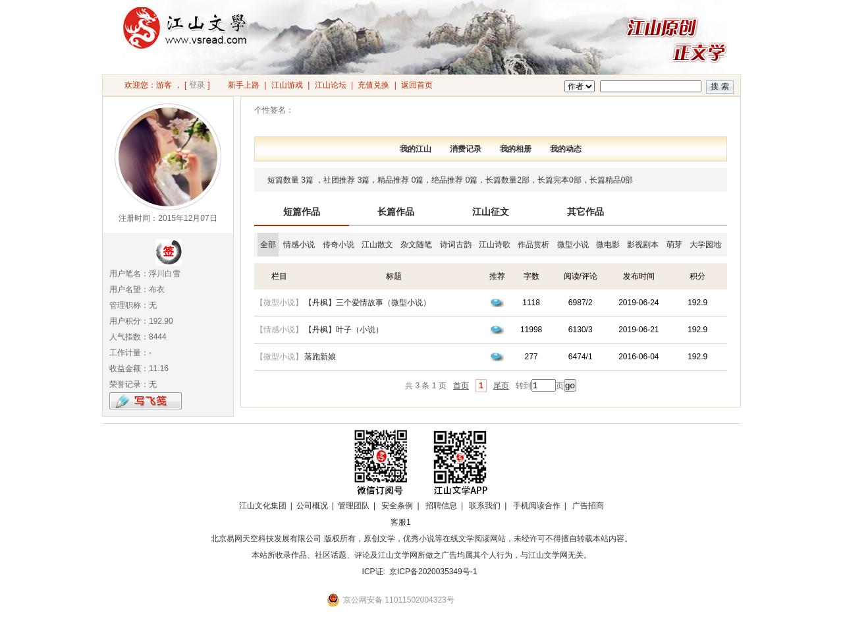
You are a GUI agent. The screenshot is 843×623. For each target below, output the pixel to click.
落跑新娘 (320, 356)
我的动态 (566, 149)
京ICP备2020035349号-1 (433, 571)
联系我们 (485, 505)
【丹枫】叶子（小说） (343, 329)
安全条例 (397, 505)
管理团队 (353, 505)
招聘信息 (441, 505)
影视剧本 (643, 244)
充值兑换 (373, 85)
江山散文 (377, 244)
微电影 (608, 244)
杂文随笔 (416, 244)
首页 (461, 385)
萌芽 (674, 244)
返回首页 (417, 85)
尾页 (501, 385)
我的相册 (515, 149)
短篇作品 (301, 211)
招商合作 (436, 522)
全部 (268, 244)
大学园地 (705, 244)
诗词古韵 (456, 244)
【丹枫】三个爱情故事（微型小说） (367, 302)
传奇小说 (338, 244)
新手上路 (243, 85)
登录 (197, 85)
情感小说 (299, 244)
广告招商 (588, 505)
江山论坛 (330, 85)
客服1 (401, 522)
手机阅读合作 (536, 505)
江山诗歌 (494, 244)
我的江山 (415, 149)
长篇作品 (395, 211)
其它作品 (585, 211)
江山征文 (490, 211)
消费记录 (465, 149)
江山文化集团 (262, 505)
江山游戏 (287, 85)
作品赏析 (533, 244)
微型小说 (573, 244)
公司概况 (312, 505)
